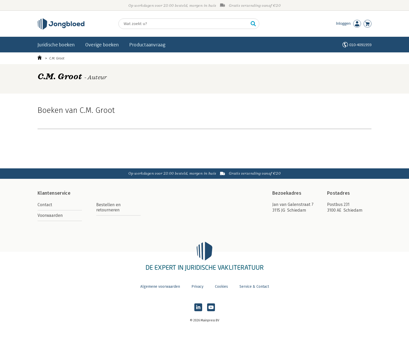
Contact (45, 204)
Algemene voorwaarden (160, 286)
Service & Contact (254, 286)
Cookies (221, 286)
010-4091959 (360, 44)
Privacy (197, 286)
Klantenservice (54, 193)
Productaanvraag (147, 44)
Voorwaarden (50, 215)
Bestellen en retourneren (108, 207)
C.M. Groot (56, 58)
